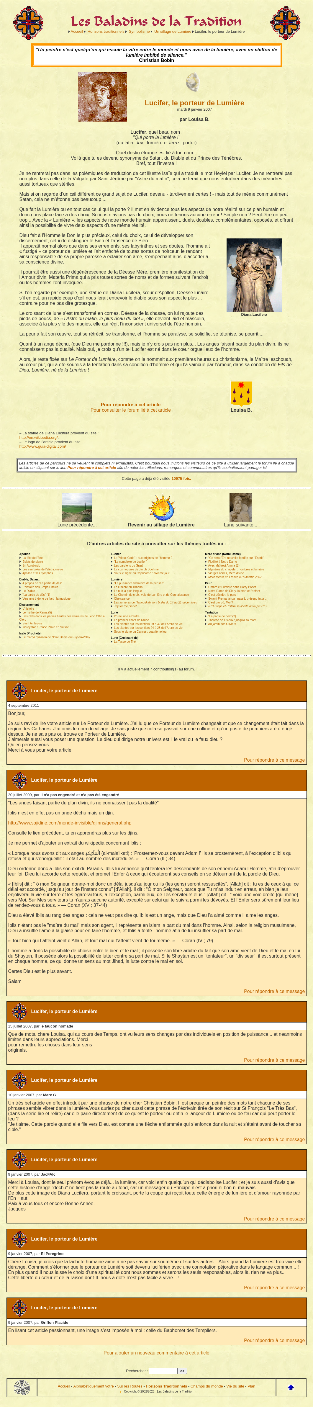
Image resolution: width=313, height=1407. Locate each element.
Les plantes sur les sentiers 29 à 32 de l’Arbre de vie (148, 624)
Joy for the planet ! (126, 606)
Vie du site (235, 1386)
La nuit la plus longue (128, 591)
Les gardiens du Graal (128, 565)
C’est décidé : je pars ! (222, 594)
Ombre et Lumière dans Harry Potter (232, 587)
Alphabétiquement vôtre (93, 1386)
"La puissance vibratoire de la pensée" (139, 583)
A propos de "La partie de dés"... (43, 583)
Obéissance (122, 598)
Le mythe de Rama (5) (37, 612)
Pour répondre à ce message (274, 760)
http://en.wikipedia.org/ (38, 437)
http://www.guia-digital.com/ (42, 446)
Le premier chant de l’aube (131, 620)
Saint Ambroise (32, 623)
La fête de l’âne (32, 557)
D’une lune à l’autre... (128, 616)
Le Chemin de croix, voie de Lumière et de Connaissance (151, 594)
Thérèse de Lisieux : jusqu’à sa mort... (233, 620)
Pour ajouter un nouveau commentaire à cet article (156, 1352)
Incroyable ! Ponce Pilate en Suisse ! (46, 627)
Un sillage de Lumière (172, 31)
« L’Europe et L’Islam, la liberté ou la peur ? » (237, 606)
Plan (251, 1386)
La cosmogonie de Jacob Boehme (136, 569)
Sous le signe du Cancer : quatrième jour (141, 631)
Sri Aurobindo (31, 565)
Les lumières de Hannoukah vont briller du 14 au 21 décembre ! (155, 602)
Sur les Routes (129, 1386)
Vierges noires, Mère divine (226, 573)
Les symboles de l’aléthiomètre (42, 569)
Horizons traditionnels (106, 31)
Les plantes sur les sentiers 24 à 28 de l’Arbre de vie (148, 627)
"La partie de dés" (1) (36, 594)
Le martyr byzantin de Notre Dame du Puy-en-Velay (56, 637)
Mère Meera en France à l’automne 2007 (235, 577)
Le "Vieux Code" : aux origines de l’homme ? (143, 557)
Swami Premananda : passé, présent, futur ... (238, 598)
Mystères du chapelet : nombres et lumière (236, 569)
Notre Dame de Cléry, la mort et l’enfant (234, 591)
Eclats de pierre (32, 561)
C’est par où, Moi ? (220, 602)
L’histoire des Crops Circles (40, 587)
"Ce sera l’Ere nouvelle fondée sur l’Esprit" (236, 557)
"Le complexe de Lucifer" (130, 561)
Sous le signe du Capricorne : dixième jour (142, 573)
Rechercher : (137, 1371)
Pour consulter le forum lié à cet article (131, 410)
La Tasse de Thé (125, 641)
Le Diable (28, 591)
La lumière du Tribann (128, 587)
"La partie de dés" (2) (222, 616)
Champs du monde (207, 1386)
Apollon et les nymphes (37, 573)
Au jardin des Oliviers (222, 624)
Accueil (77, 31)
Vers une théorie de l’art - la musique (46, 598)
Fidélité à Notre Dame (222, 561)
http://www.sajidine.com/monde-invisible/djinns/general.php (70, 822)
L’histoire (28, 608)
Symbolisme (139, 31)
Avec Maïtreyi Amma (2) (224, 565)
